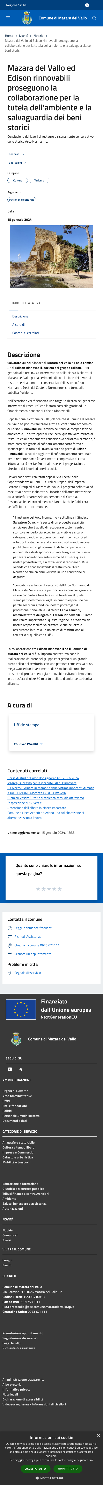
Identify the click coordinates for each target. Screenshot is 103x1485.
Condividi (17, 154)
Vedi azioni (18, 162)
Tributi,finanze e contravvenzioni (25, 1193)
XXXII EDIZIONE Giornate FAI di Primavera (36, 792)
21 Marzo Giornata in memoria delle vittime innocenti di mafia (50, 787)
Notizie (38, 35)
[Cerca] (94, 18)
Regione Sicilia (16, 4)
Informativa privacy (16, 1389)
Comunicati (10, 1235)
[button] (52, 1478)
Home (9, 35)
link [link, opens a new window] (91, 1460)
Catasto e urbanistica (17, 1157)
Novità (23, 35)
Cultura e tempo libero (18, 1147)
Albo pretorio (12, 1384)
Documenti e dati (14, 1120)
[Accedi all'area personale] (87, 5)
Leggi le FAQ (11, 1343)
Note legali (10, 1394)
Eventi (7, 1265)
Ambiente (9, 1198)
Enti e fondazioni (14, 1105)
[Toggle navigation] (8, 17)
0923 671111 (37, 1311)
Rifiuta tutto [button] (68, 1468)
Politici (7, 1110)
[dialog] (51, 1458)
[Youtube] (10, 1069)
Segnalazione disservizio (20, 1338)
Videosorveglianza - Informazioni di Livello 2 (34, 1404)
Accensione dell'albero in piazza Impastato (36, 807)
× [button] (98, 1435)
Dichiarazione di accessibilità (22, 1399)
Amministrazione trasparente (23, 1379)
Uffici (6, 1100)
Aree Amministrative (17, 1095)
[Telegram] (20, 1069)
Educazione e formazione (20, 1183)
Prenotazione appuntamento (22, 1333)
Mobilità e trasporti (16, 1162)
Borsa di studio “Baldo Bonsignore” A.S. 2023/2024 (43, 777)
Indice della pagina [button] (26, 303)
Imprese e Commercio (18, 1152)
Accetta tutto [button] (35, 1469)
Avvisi (6, 1240)
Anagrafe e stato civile (18, 1142)
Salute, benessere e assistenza (24, 1203)
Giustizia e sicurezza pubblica (23, 1188)
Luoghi (7, 1260)
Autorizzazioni (12, 1208)
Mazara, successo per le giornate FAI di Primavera (41, 782)
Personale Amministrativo (21, 1115)
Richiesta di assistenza (18, 1347)
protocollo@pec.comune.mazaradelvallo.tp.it (42, 1306)
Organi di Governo (15, 1090)
